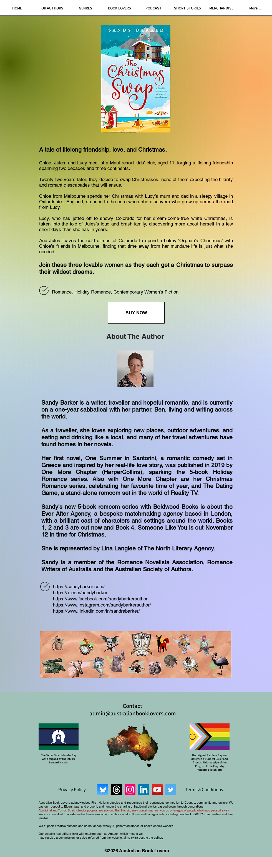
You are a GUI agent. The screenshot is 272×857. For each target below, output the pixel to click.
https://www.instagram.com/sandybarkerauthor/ (102, 605)
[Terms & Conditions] (204, 789)
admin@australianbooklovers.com (132, 713)
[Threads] (116, 789)
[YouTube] (157, 789)
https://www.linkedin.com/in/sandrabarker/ (96, 611)
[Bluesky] (102, 789)
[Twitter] (170, 789)
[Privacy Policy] (71, 789)
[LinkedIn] (143, 789)
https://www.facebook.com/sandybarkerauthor (100, 599)
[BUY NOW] (136, 313)
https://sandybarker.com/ (79, 586)
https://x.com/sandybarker (80, 592)
